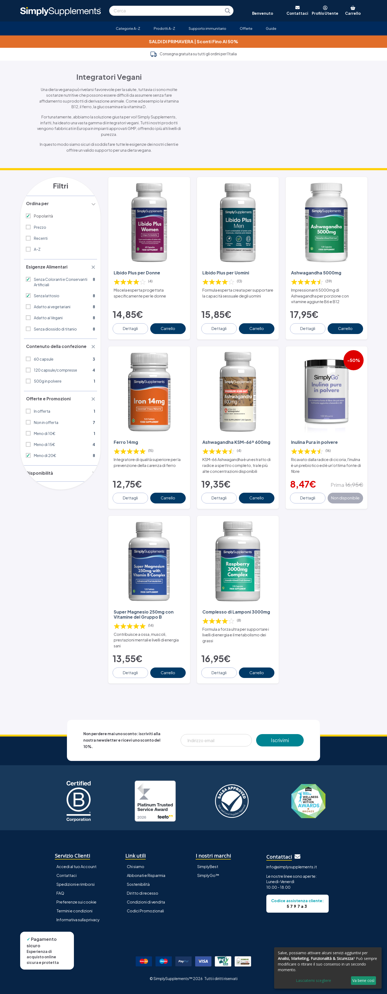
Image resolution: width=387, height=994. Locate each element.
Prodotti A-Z (164, 28)
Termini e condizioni (74, 899)
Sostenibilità (138, 872)
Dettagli (130, 324)
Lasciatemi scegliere (313, 980)
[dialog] (328, 968)
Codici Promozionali (145, 899)
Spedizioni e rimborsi (75, 872)
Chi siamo (135, 855)
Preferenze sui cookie (76, 890)
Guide (271, 28)
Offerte (246, 28)
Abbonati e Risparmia (146, 864)
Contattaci (66, 864)
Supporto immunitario (207, 28)
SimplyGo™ (208, 864)
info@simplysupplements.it (291, 855)
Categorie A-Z (128, 28)
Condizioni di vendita (146, 890)
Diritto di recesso (142, 881)
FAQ (60, 881)
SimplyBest (207, 855)
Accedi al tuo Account (76, 855)
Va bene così (363, 980)
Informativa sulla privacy (78, 908)
